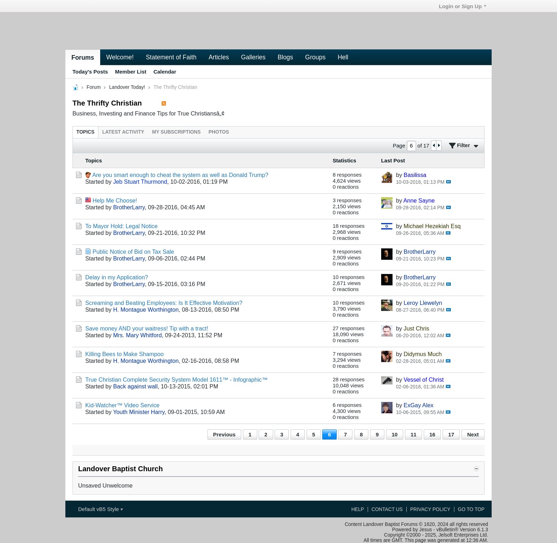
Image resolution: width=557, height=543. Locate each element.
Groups (315, 57)
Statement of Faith (171, 57)
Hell (342, 57)
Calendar (164, 72)
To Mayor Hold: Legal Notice (121, 226)
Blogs (285, 57)
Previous (224, 434)
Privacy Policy (430, 509)
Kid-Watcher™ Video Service (122, 405)
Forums (82, 57)
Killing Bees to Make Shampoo (124, 354)
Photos (219, 132)
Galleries (253, 57)
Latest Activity (123, 132)
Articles (219, 57)
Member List (130, 72)
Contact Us (387, 509)
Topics (85, 132)
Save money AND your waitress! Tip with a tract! (146, 328)
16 (432, 434)
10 (395, 434)
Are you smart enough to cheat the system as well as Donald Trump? (180, 175)
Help (357, 509)
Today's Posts (90, 72)
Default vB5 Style (100, 509)
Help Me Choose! (115, 200)
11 (414, 434)
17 (451, 434)
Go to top (471, 509)
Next (472, 434)
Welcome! (120, 57)
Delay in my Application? (116, 277)
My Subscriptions (176, 132)
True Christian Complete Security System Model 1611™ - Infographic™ (176, 379)
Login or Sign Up (462, 6)
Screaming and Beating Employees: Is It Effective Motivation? (163, 303)
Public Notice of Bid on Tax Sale (133, 251)
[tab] (85, 132)
